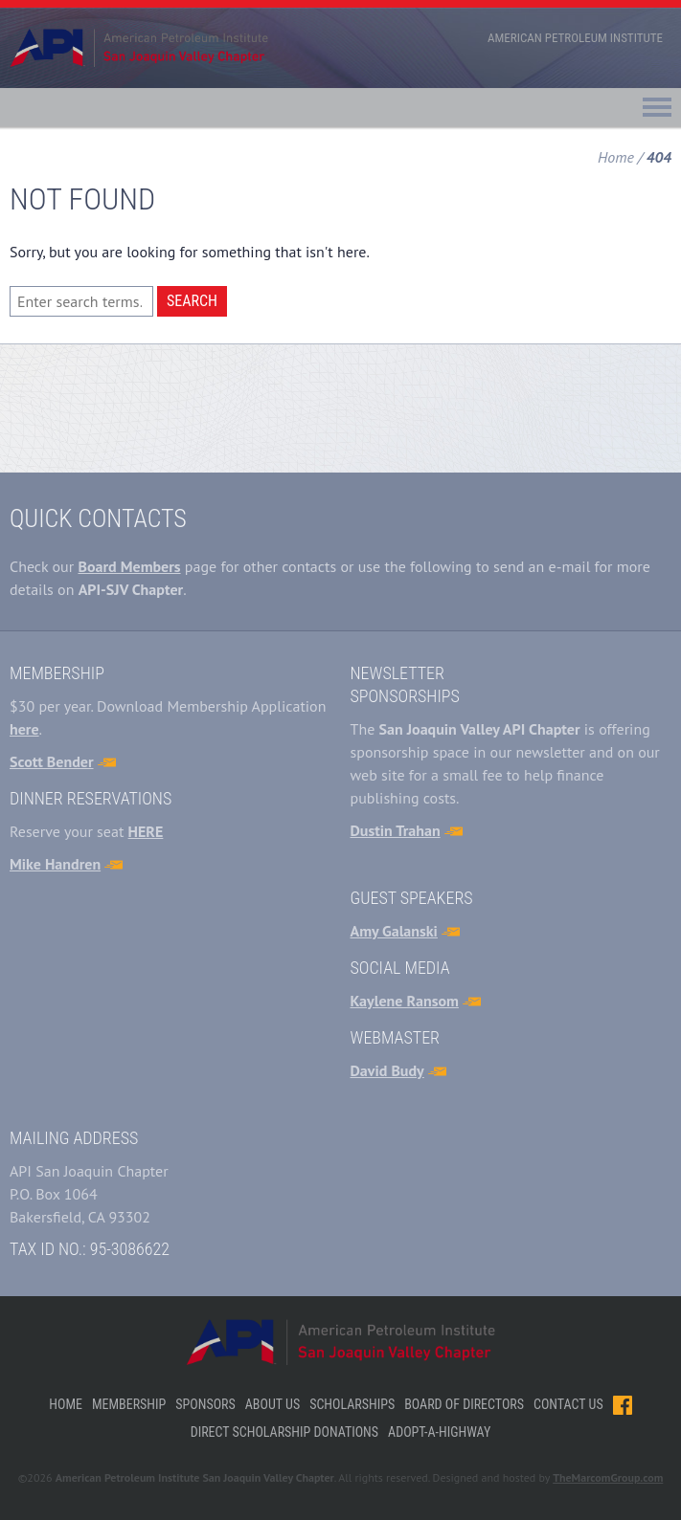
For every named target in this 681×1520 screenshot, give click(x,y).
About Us (272, 1404)
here (24, 728)
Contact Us (568, 1404)
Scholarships (352, 1404)
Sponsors (205, 1404)
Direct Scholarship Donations (284, 1432)
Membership (129, 1404)
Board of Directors (464, 1404)
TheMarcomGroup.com (608, 1477)
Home (616, 156)
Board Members (129, 566)
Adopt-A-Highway (439, 1432)
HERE (146, 831)
